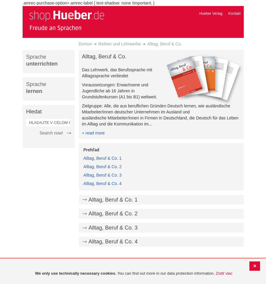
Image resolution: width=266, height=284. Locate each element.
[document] (134, 273)
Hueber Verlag (211, 13)
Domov (85, 44)
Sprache (42, 60)
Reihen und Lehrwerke (120, 44)
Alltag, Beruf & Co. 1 (102, 158)
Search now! (51, 133)
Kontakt (234, 13)
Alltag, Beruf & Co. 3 (102, 175)
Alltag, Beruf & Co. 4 (102, 183)
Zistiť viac (224, 273)
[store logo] (66, 20)
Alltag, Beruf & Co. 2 (102, 166)
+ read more (93, 133)
